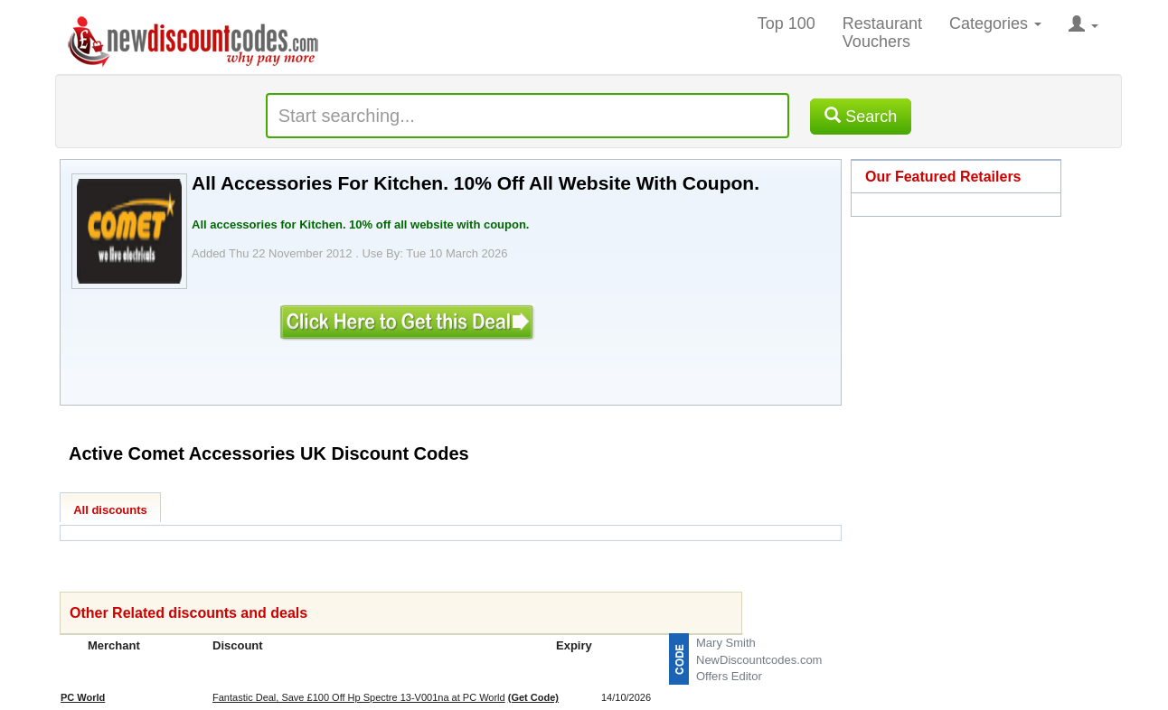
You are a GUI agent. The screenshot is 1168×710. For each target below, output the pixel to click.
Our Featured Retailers (943, 176)
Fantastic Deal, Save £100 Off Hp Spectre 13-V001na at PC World (358, 697)
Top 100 (786, 23)
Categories (995, 23)
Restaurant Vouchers (882, 32)
